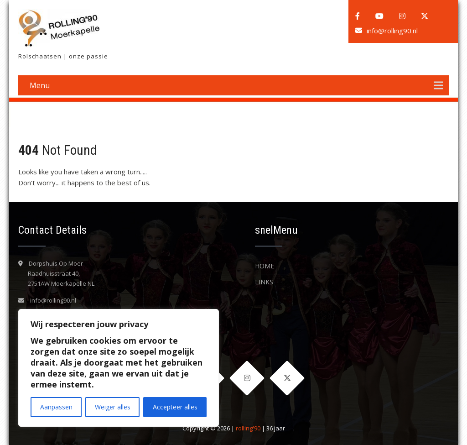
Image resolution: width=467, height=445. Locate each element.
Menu (40, 85)
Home (264, 266)
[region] (118, 368)
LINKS (264, 281)
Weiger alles (112, 407)
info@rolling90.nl (392, 30)
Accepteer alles (175, 407)
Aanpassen (56, 407)
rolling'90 (248, 428)
